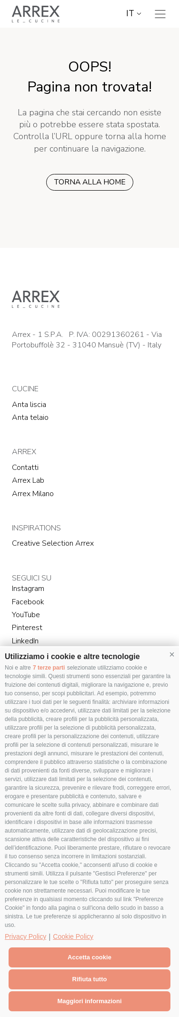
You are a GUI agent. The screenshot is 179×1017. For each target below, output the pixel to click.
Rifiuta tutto (89, 979)
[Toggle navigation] (160, 14)
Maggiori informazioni (89, 1001)
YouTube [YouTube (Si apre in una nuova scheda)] (26, 615)
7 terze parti (49, 667)
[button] (171, 654)
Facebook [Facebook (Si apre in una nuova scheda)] (28, 602)
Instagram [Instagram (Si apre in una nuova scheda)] (28, 588)
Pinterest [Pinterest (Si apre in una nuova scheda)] (27, 627)
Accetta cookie (89, 957)
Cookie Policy (73, 936)
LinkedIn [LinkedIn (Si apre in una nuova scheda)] (25, 641)
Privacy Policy (25, 936)
